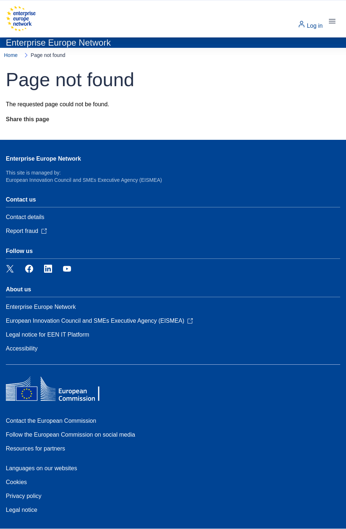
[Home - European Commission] (21, 18)
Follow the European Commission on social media (70, 435)
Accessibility (22, 348)
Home (10, 55)
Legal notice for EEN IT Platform (47, 334)
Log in (310, 24)
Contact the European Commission (51, 421)
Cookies (16, 482)
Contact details (25, 217)
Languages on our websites (41, 468)
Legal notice (21, 510)
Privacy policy (24, 496)
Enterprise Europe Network (43, 159)
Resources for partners (35, 448)
